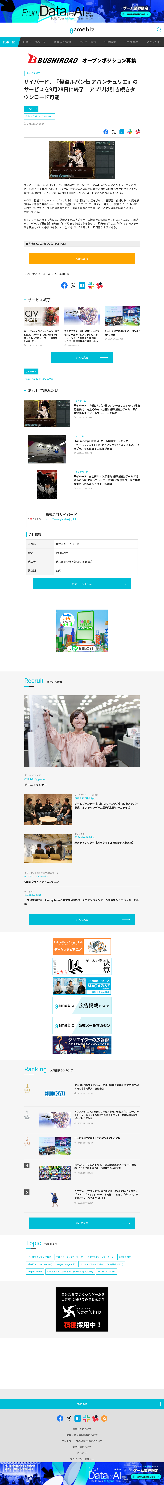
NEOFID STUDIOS (106, 1298)
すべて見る (82, 371)
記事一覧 (9, 42)
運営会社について (82, 1429)
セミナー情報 (87, 42)
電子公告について (82, 1447)
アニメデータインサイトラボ (69, 1284)
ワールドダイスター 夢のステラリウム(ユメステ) (70, 1298)
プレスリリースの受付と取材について (82, 1441)
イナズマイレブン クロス (39, 1284)
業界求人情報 (62, 42)
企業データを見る (82, 611)
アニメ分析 (153, 42)
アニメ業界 (131, 42)
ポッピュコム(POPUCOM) (40, 1291)
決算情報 (110, 42)
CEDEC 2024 (125, 1284)
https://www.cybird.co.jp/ (60, 546)
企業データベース (34, 42)
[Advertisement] (48, 110)
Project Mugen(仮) (66, 1291)
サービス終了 (33, 73)
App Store (82, 272)
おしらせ (82, 1453)
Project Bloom (35, 1298)
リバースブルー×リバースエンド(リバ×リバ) (101, 1291)
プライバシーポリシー (82, 1459)
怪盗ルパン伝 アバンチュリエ (39, 130)
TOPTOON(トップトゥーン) (101, 1284)
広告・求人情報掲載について (82, 1435)
